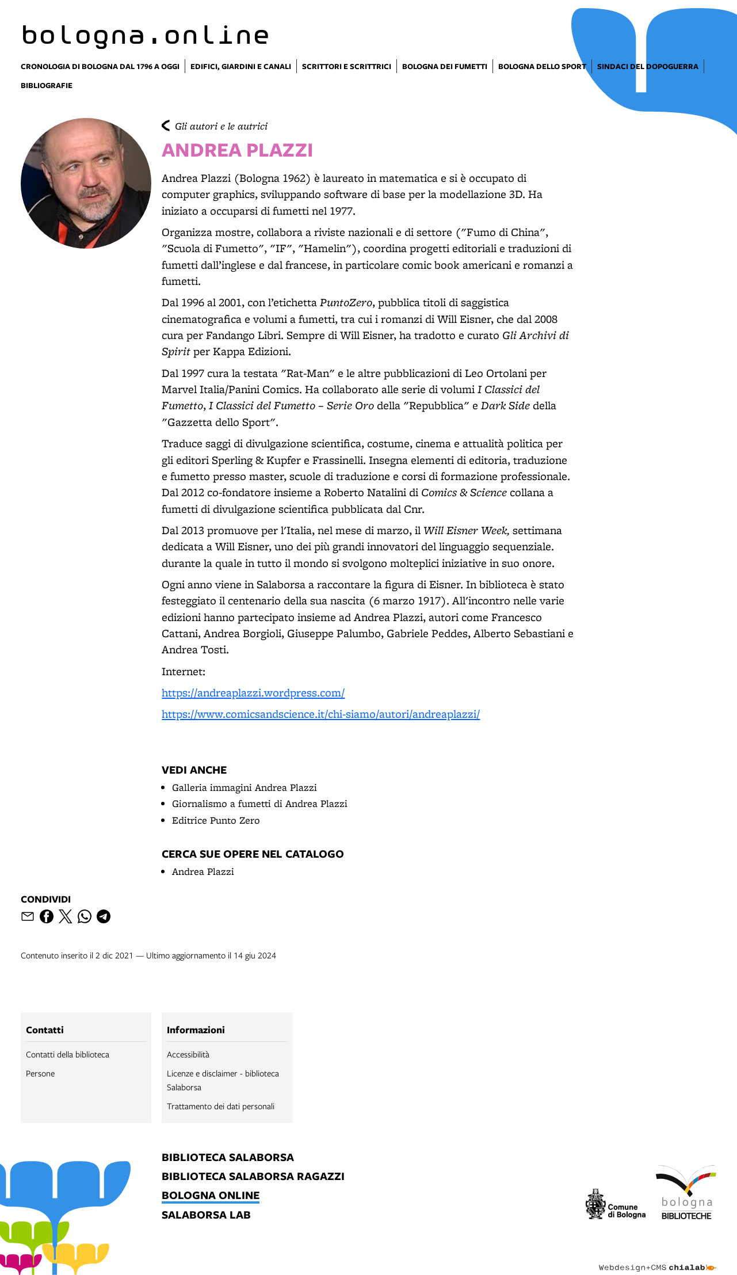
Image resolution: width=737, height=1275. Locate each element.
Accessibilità (188, 1054)
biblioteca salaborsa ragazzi (253, 1176)
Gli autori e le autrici (221, 125)
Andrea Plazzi (203, 871)
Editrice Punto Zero (216, 820)
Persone (40, 1073)
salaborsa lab (206, 1215)
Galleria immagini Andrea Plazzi (244, 787)
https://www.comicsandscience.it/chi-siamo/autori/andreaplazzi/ (321, 713)
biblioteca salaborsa (228, 1157)
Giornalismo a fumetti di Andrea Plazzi (260, 803)
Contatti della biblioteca (67, 1054)
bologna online (210, 1195)
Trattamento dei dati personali (220, 1106)
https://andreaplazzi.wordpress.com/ (253, 692)
